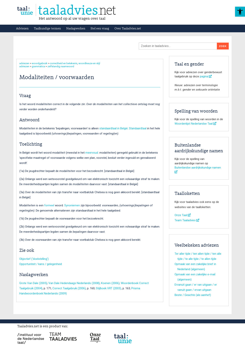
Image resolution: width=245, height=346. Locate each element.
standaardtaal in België (113, 128)
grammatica (38, 66)
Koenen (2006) (110, 283)
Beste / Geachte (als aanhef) (193, 295)
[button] (240, 12)
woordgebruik (39, 63)
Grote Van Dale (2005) (33, 283)
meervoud (91, 152)
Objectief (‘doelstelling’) (34, 259)
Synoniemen (72, 205)
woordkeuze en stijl (89, 63)
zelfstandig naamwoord (60, 66)
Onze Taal (183, 215)
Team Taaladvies (187, 220)
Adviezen (22, 28)
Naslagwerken (75, 28)
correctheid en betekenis (63, 63)
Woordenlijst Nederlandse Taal (195, 123)
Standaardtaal (137, 128)
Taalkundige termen (47, 28)
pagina (206, 76)
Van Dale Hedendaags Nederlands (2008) (74, 283)
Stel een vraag (100, 28)
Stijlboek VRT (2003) (108, 288)
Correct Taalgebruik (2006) (69, 288)
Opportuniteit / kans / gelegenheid (40, 264)
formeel (49, 205)
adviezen (24, 63)
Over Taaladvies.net (127, 28)
